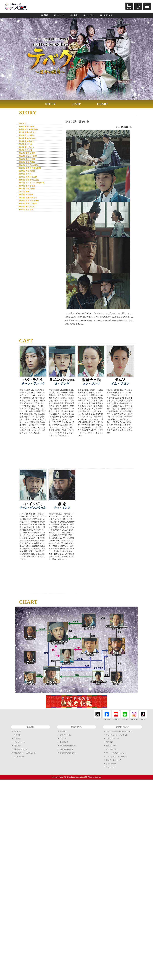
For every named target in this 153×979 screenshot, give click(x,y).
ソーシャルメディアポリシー (117, 753)
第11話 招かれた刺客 (29, 158)
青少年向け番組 (66, 735)
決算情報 (17, 735)
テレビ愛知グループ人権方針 (117, 735)
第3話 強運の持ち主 (28, 133)
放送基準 (63, 731)
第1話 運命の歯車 (27, 127)
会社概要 (17, 731)
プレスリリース (20, 742)
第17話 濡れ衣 (26, 177)
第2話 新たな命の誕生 (29, 130)
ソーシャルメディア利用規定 (117, 756)
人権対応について (112, 739)
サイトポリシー (112, 749)
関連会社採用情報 (20, 749)
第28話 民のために (28, 212)
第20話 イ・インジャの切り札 (33, 187)
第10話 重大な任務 (28, 155)
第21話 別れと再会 (28, 190)
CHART (102, 104)
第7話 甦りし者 (26, 146)
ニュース (59, 15)
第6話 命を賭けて (27, 142)
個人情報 (109, 742)
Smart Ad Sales (20, 756)
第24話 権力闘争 (27, 199)
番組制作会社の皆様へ (68, 753)
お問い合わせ (111, 764)
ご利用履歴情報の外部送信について (119, 731)
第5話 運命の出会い (28, 139)
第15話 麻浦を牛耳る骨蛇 (31, 171)
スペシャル (106, 15)
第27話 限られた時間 (29, 209)
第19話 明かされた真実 (30, 183)
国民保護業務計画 (66, 749)
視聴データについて (113, 760)
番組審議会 (64, 742)
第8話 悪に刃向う (27, 149)
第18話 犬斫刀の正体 (29, 180)
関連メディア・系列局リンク (25, 753)
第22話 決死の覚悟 (28, 193)
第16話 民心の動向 (28, 174)
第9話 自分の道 (26, 152)
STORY (50, 104)
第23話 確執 (25, 196)
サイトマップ (111, 767)
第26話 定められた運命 (30, 206)
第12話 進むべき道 (28, 161)
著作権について (112, 746)
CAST (76, 104)
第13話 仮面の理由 (28, 165)
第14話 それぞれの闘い (30, 168)
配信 (73, 15)
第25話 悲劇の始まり (29, 202)
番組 (44, 15)
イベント (88, 15)
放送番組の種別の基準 (68, 746)
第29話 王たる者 (27, 215)
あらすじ (23, 123)
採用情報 (17, 739)
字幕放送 (63, 739)
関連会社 (17, 746)
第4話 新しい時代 (27, 136)
